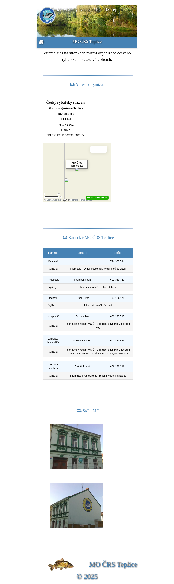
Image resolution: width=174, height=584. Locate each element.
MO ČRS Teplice (87, 41)
